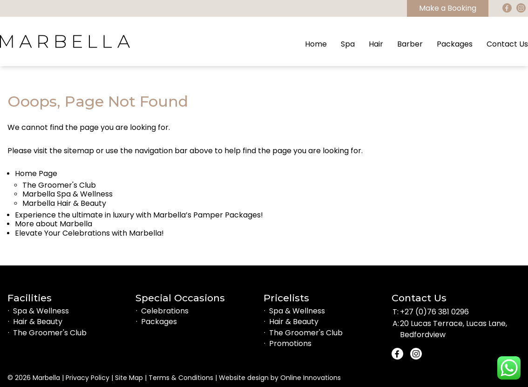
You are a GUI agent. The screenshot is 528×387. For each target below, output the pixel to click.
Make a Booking (447, 8)
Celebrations (165, 311)
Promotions (290, 343)
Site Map (129, 377)
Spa (348, 44)
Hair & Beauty (37, 321)
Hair (376, 44)
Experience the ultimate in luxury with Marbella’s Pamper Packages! (139, 215)
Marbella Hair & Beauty (64, 203)
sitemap (79, 150)
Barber (410, 44)
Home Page (36, 173)
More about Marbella (53, 223)
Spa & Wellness (41, 311)
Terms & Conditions (181, 377)
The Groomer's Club (59, 185)
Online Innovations (310, 377)
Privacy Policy (87, 377)
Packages (455, 44)
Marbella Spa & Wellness (67, 194)
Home (316, 44)
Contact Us (507, 44)
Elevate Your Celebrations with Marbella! (89, 233)
